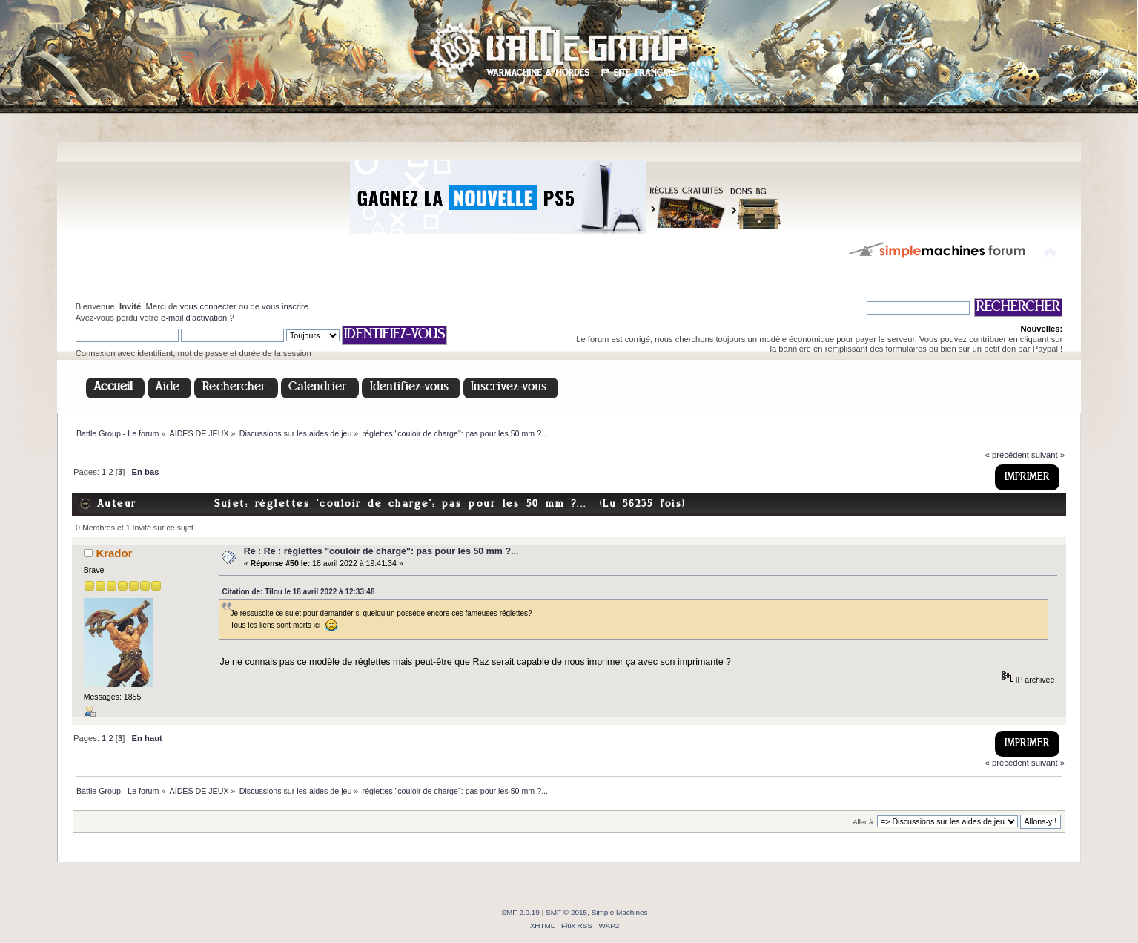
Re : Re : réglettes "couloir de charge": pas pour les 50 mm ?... (381, 551)
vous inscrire (285, 306)
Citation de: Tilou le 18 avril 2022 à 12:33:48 (298, 592)
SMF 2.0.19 (520, 912)
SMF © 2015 (566, 912)
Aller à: (864, 822)
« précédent (1007, 454)
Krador (114, 553)
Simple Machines (620, 912)
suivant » (1048, 454)
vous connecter (208, 306)
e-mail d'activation (194, 317)
